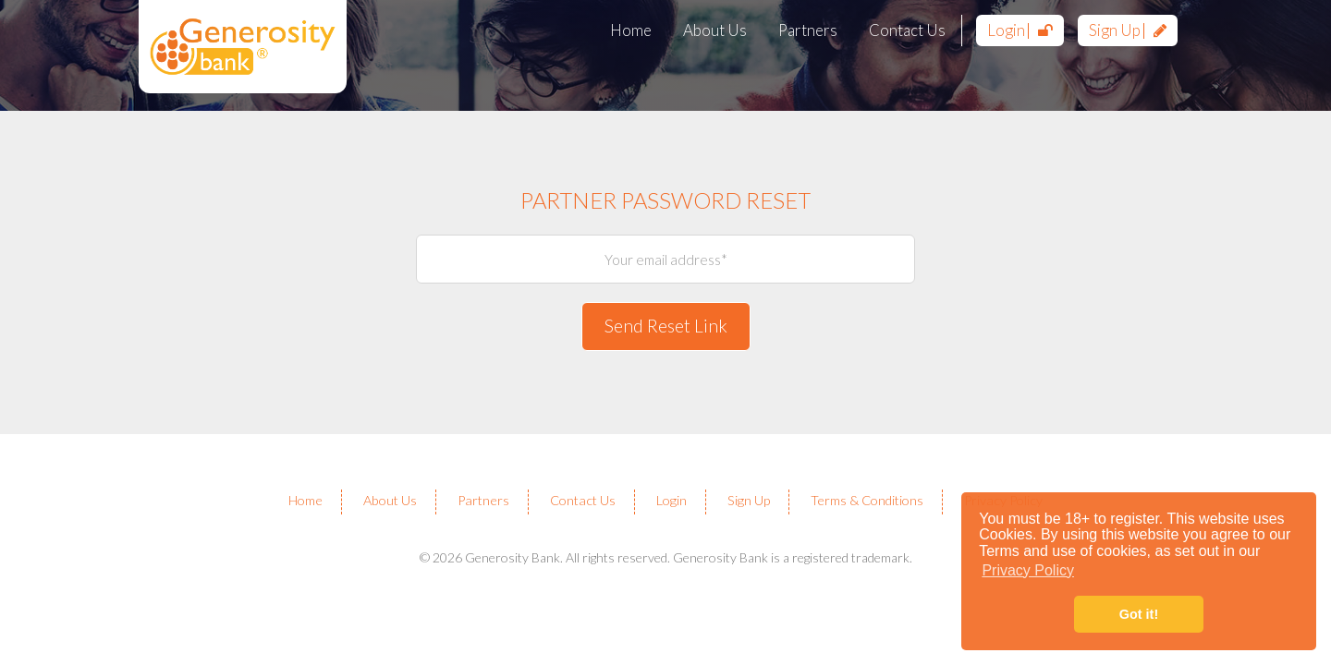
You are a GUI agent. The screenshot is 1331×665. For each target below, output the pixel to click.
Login (1020, 30)
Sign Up (1127, 30)
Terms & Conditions (867, 500)
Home (631, 30)
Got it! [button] (1138, 614)
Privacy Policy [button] (1028, 570)
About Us (715, 30)
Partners (807, 30)
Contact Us (907, 30)
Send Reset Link (665, 325)
